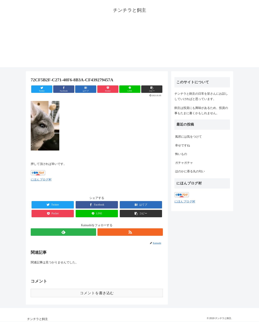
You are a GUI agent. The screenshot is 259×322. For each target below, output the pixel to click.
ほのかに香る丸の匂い (190, 171)
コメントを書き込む (97, 293)
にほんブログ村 (41, 179)
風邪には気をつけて (188, 136)
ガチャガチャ (184, 162)
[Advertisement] (129, 44)
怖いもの (181, 154)
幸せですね (182, 145)
